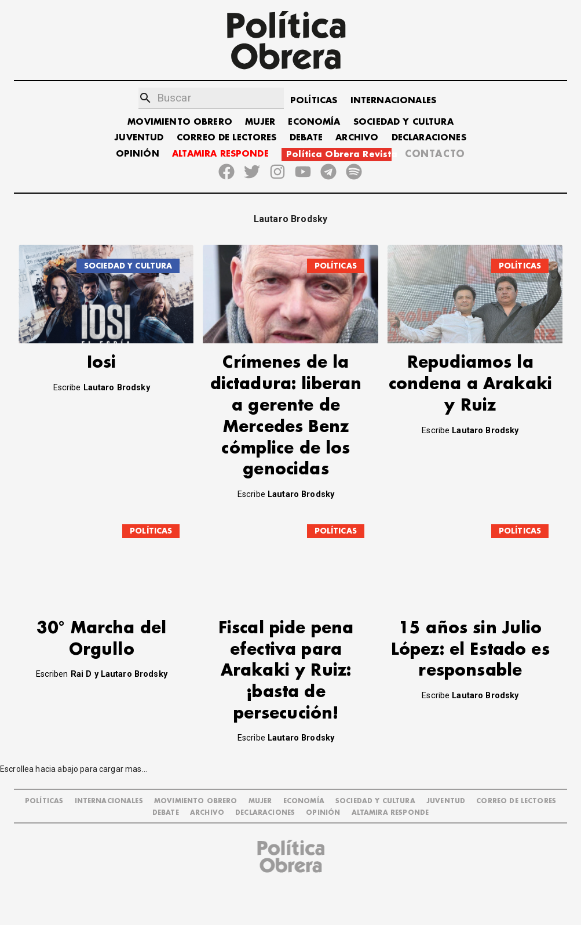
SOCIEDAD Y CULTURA (403, 122)
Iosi (101, 363)
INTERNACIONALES (393, 100)
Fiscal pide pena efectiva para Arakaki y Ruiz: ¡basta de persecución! (285, 697)
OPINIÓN (137, 154)
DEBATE (306, 137)
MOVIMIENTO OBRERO (179, 122)
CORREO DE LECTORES (227, 137)
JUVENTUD (139, 137)
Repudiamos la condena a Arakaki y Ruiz (471, 384)
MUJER (260, 122)
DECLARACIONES (429, 137)
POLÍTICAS (313, 100)
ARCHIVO (356, 137)
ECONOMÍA (314, 122)
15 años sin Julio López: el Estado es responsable (470, 676)
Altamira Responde (390, 839)
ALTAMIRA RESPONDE (220, 154)
